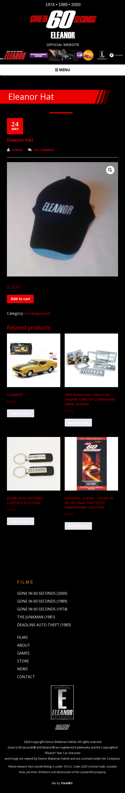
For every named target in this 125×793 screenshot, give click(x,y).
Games (23, 653)
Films (22, 637)
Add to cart (20, 299)
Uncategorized (37, 313)
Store (23, 661)
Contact (26, 676)
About (23, 645)
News (22, 668)
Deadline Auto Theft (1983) (44, 624)
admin (14, 150)
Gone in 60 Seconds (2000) (42, 593)
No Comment (41, 150)
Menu (62, 70)
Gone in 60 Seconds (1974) (42, 609)
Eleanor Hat (20, 140)
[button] (110, 170)
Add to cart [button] (20, 413)
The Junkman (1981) (36, 617)
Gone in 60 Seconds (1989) (42, 601)
